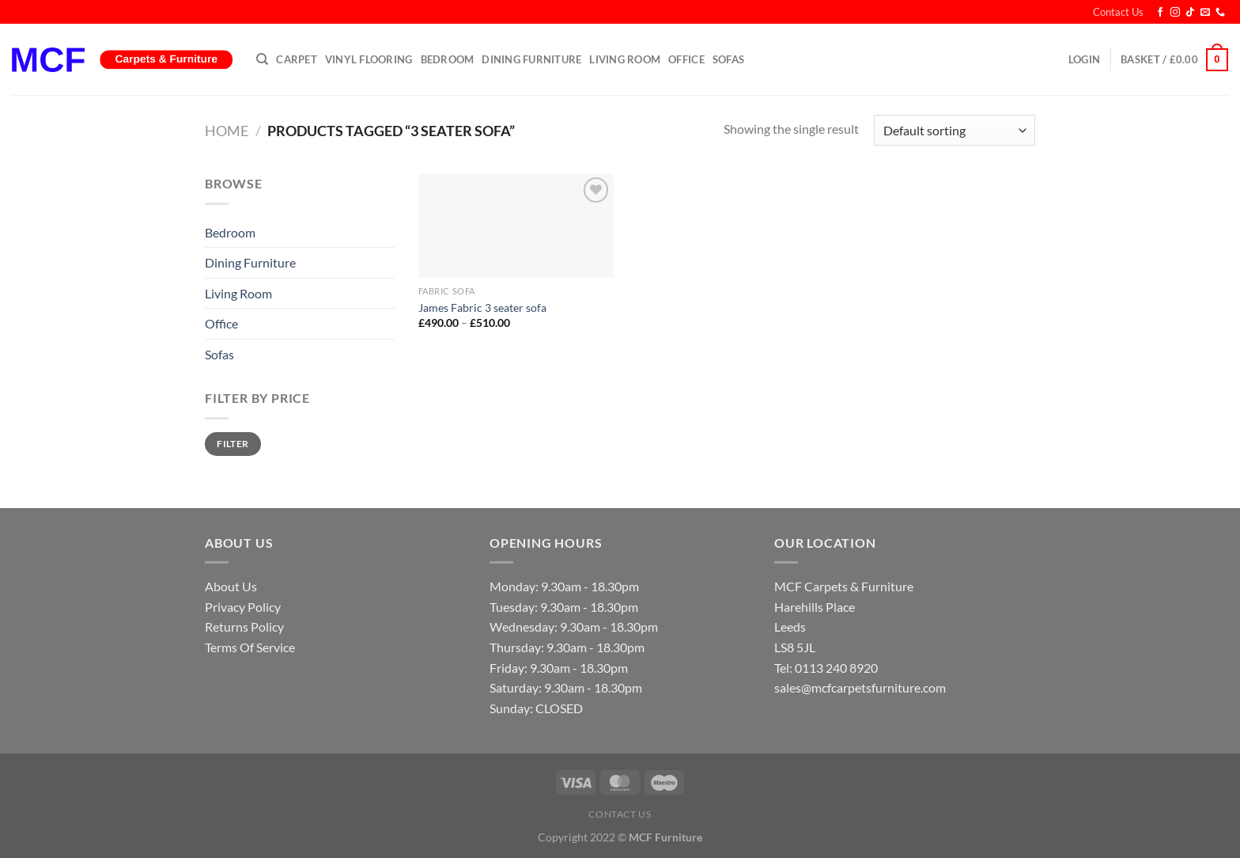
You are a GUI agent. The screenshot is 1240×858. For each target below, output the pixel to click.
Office (686, 59)
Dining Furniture (531, 59)
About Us (231, 586)
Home (226, 130)
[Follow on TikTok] (1190, 12)
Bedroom (447, 59)
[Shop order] (954, 130)
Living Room (624, 59)
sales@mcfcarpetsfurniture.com (860, 687)
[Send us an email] (1205, 12)
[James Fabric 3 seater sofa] (516, 225)
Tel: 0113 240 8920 (826, 667)
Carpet (296, 59)
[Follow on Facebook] (1160, 12)
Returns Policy (244, 626)
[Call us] (1220, 12)
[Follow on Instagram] (1175, 12)
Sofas (728, 59)
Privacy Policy (243, 606)
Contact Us (1118, 12)
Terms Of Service (250, 647)
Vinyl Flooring (369, 59)
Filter (232, 444)
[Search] (262, 59)
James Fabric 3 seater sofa (482, 307)
